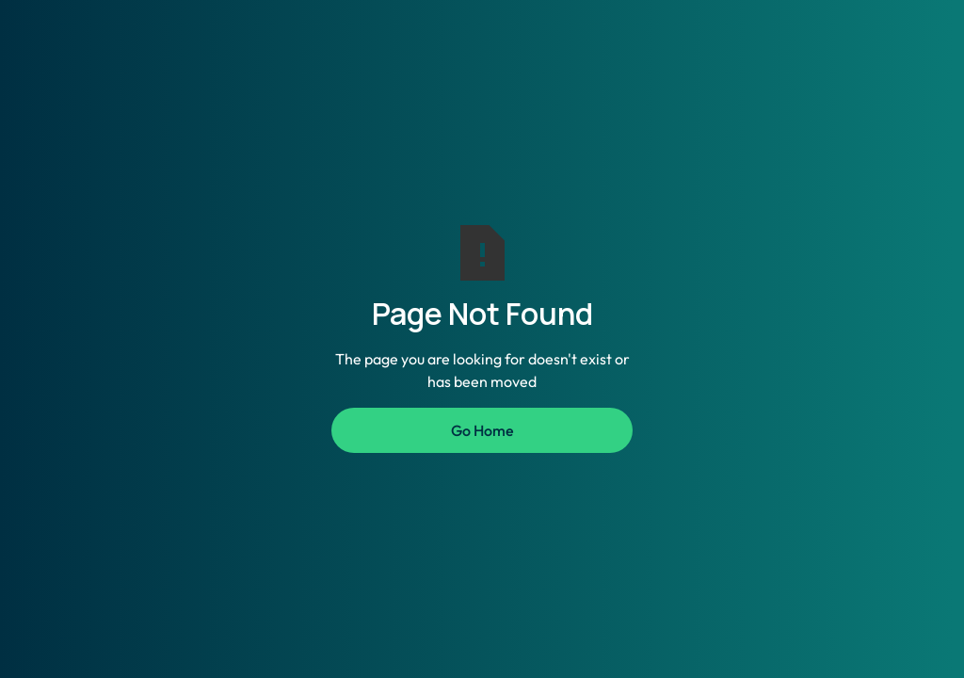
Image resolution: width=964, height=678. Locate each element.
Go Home (482, 430)
